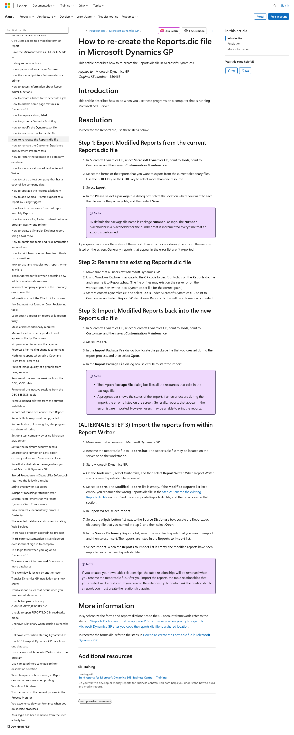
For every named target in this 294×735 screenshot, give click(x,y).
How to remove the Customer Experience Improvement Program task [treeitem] (37, 121)
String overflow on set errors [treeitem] (29, 460)
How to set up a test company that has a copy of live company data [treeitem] (37, 155)
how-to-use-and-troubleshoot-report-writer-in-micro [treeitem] (39, 240)
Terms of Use (231, 722)
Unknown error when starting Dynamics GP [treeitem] (38, 609)
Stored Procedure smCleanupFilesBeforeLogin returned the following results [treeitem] (39, 451)
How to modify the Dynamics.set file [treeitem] (34, 101)
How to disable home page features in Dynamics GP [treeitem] (35, 80)
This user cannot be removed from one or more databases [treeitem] (37, 537)
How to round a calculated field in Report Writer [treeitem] (37, 144)
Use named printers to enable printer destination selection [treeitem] (34, 640)
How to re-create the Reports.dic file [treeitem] (34, 113)
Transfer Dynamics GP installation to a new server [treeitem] (38, 554)
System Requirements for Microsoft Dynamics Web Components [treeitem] (33, 475)
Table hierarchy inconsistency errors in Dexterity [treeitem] (35, 486)
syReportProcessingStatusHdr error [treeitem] (33, 466)
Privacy (210, 722)
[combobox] (37, 30)
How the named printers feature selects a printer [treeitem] (37, 51)
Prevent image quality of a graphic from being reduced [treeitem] (36, 343)
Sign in (285, 5)
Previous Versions (159, 722)
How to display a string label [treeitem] (29, 89)
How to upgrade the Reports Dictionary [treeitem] (36, 164)
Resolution (233, 43)
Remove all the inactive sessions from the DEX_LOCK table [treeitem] (37, 354)
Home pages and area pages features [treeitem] (34, 43)
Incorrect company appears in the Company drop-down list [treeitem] (39, 263)
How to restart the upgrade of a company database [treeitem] (37, 133)
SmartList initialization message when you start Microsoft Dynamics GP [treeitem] (37, 440)
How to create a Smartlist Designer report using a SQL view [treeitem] (37, 207)
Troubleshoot (96, 31)
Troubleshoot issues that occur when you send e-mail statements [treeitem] (37, 566)
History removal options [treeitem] (26, 37)
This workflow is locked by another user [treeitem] (36, 546)
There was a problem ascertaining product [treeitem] (37, 506)
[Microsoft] (7, 5)
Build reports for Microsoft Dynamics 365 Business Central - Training (122, 677)
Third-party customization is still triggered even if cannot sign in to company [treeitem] (37, 515)
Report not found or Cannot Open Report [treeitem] (37, 386)
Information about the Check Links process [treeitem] (38, 272)
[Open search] (275, 5)
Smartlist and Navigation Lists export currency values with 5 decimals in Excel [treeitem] (36, 429)
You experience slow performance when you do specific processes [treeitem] (38, 679)
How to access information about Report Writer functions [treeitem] (36, 63)
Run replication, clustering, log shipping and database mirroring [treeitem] (38, 400)
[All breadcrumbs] (82, 30)
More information (238, 49)
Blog (177, 722)
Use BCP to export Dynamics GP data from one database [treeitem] (38, 617)
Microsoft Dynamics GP (124, 31)
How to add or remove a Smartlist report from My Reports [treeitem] (37, 184)
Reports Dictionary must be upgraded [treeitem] (35, 392)
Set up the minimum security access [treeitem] (34, 420)
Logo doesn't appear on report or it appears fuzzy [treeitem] (38, 292)
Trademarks (251, 722)
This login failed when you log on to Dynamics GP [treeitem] (33, 526)
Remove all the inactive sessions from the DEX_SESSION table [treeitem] (37, 365)
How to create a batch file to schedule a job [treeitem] (38, 72)
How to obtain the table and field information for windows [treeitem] (39, 218)
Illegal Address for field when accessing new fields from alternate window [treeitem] (38, 252)
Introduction (235, 38)
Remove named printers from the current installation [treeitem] (37, 377)
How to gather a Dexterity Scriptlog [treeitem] (33, 95)
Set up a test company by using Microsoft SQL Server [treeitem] (37, 411)
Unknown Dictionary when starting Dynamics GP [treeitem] (39, 600)
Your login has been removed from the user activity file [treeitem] (38, 691)
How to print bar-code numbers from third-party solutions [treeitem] (38, 229)
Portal (260, 16)
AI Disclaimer (135, 722)
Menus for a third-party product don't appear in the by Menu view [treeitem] (35, 309)
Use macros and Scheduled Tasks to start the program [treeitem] (39, 628)
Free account (279, 16)
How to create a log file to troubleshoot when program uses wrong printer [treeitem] (39, 195)
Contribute (194, 722)
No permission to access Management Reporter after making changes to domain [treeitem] (37, 320)
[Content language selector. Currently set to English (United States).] (23, 722)
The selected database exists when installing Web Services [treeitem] (38, 497)
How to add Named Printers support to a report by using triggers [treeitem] (37, 173)
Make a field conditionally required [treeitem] (33, 301)
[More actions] (212, 30)
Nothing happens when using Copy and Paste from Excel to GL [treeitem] (36, 332)
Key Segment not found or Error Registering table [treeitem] (38, 280)
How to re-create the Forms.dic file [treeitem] (33, 107)
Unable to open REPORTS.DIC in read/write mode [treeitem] (38, 588)
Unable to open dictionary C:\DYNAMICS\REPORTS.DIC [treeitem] (29, 577)
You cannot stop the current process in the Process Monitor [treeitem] (38, 668)
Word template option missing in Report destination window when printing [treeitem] (36, 651)
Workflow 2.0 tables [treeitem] (23, 660)
